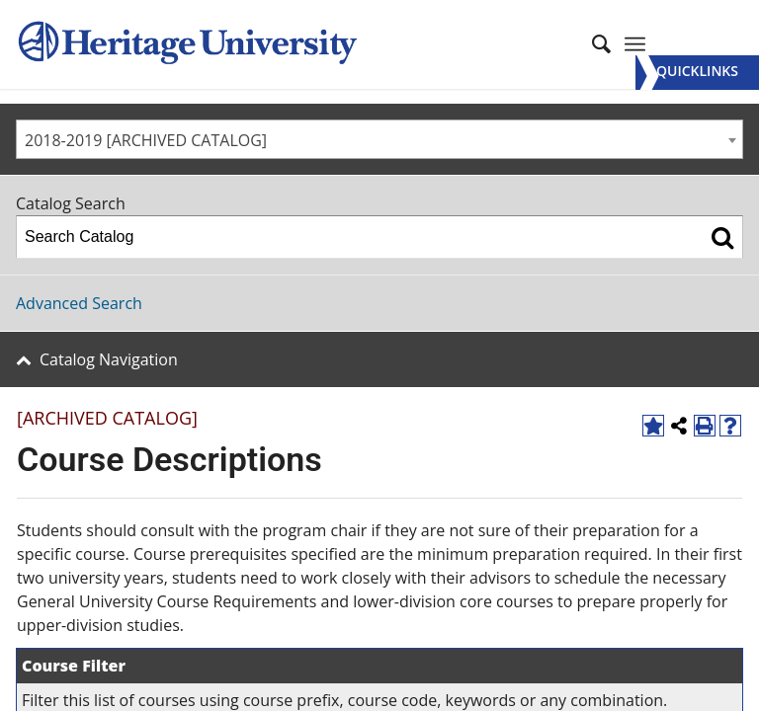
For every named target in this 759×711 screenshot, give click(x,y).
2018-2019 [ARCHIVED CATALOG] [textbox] (146, 140)
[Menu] (697, 72)
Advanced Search (79, 303)
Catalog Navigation (109, 359)
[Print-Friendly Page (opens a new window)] (705, 425)
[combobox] (379, 139)
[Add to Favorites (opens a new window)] (653, 425)
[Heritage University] (186, 44)
